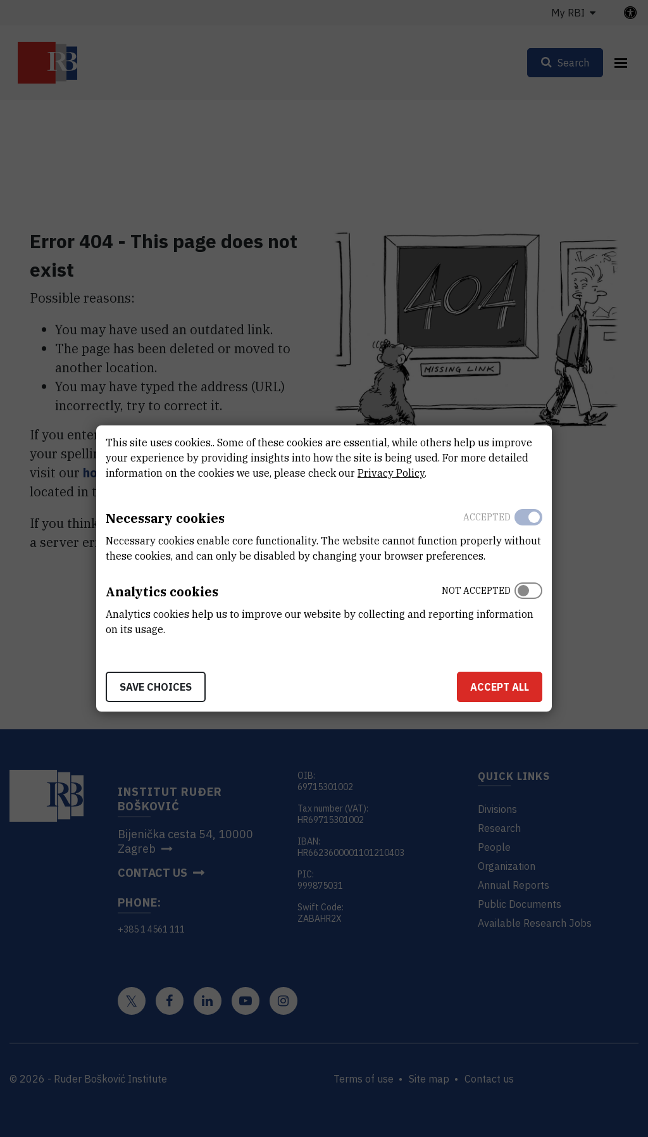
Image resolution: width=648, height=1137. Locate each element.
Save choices (156, 687)
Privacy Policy (391, 473)
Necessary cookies (165, 518)
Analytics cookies (162, 591)
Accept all (499, 687)
